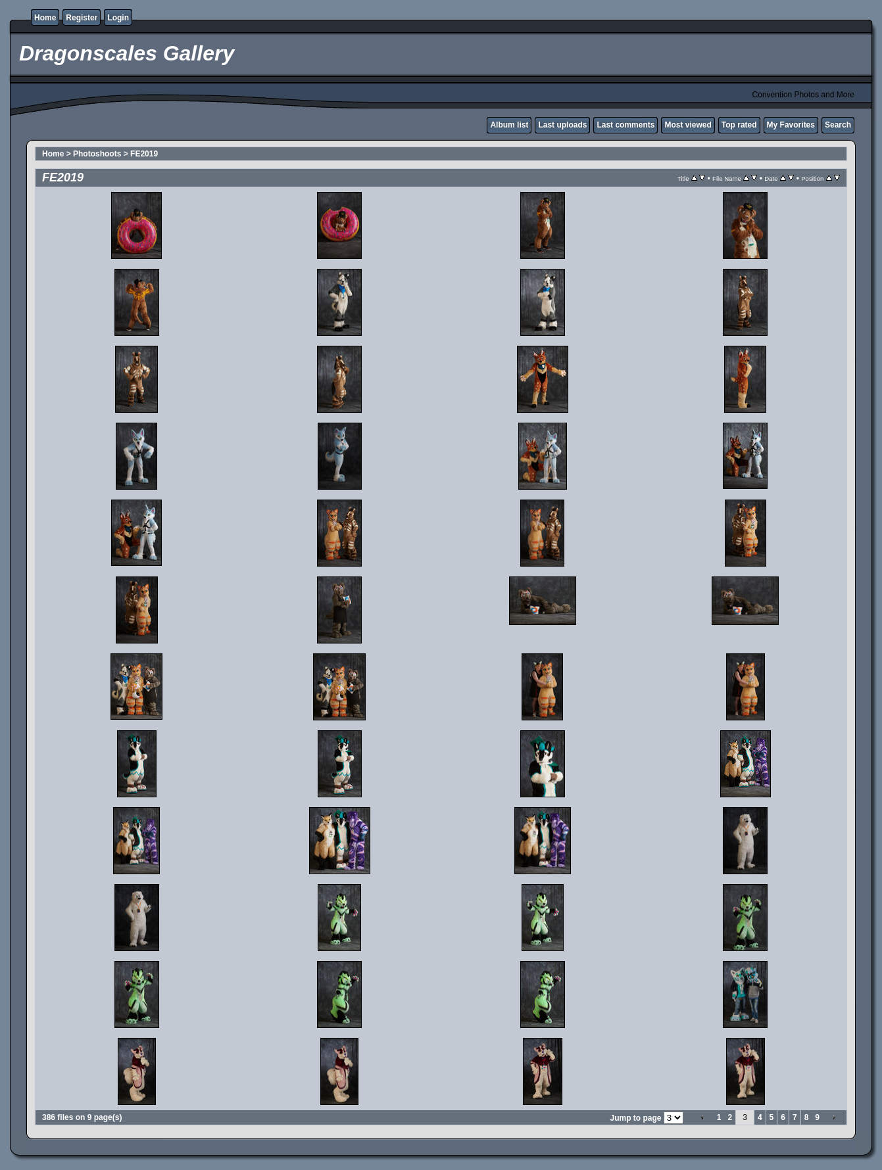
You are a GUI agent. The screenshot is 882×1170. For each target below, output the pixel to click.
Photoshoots (97, 153)
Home (45, 17)
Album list (509, 124)
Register (81, 17)
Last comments (625, 124)
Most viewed (687, 124)
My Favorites (791, 124)
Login (118, 17)
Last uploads (562, 124)
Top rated (739, 124)
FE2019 (144, 153)
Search (838, 124)
